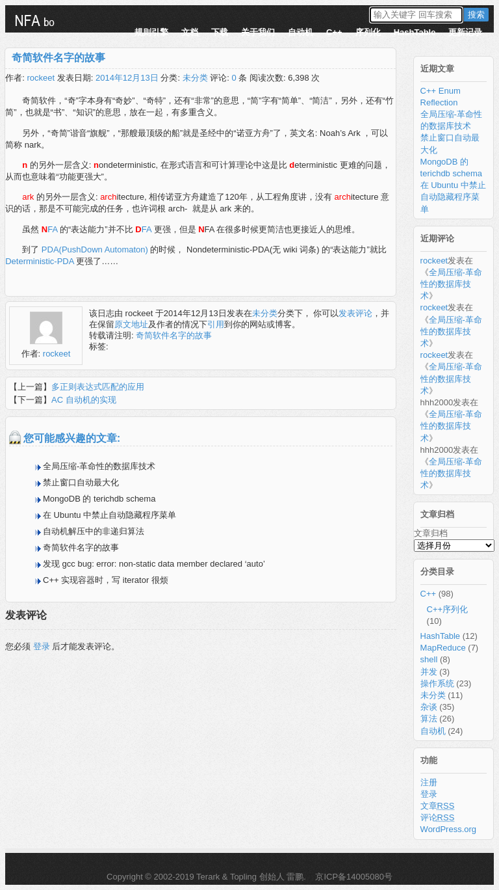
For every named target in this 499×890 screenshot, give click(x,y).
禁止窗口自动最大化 (81, 482)
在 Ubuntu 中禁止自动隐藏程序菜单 (109, 515)
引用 (215, 324)
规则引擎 (151, 32)
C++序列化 (447, 609)
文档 (189, 32)
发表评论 (355, 313)
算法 (428, 718)
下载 (219, 32)
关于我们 (258, 32)
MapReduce (443, 648)
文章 (437, 806)
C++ (334, 32)
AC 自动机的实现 (83, 400)
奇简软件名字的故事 (58, 57)
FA (50, 229)
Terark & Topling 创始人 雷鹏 (249, 877)
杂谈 (428, 707)
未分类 (195, 78)
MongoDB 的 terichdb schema (99, 499)
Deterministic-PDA (39, 261)
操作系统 (437, 683)
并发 (428, 672)
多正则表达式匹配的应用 (97, 387)
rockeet (41, 78)
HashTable (415, 32)
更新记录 (465, 32)
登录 (41, 646)
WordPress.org (448, 829)
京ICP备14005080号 (352, 877)
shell (429, 659)
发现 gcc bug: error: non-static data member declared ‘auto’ (154, 564)
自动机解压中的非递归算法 (93, 531)
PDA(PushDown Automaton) (95, 249)
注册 (428, 782)
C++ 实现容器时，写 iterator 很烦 (105, 580)
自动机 (300, 32)
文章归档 (431, 533)
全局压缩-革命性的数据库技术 (99, 466)
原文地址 (131, 324)
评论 (437, 817)
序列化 (368, 32)
